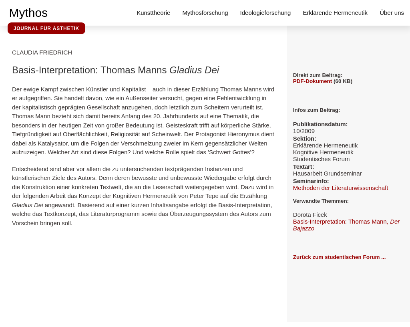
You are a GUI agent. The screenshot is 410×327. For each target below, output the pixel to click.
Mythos (28, 12)
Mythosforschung (205, 12)
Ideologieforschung (265, 12)
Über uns (392, 12)
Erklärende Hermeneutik (335, 12)
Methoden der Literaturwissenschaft (340, 187)
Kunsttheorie (153, 12)
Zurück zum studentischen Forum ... (339, 257)
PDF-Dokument (312, 81)
